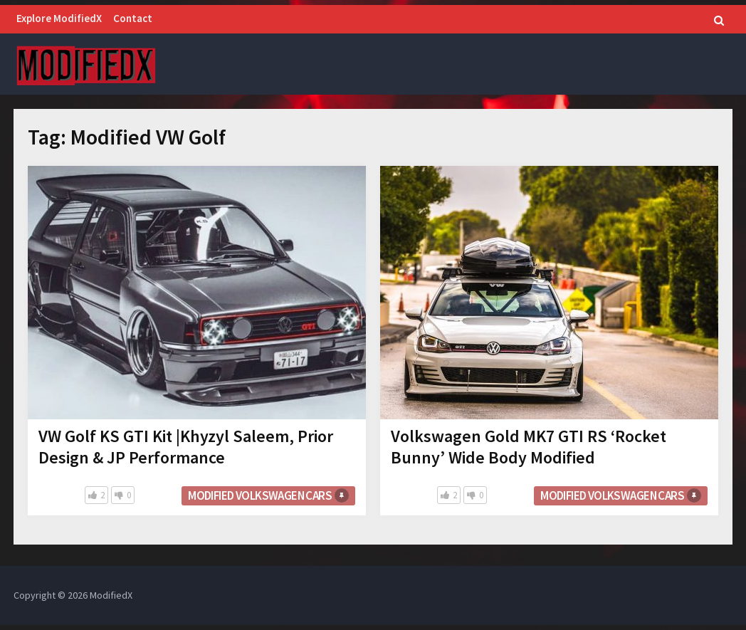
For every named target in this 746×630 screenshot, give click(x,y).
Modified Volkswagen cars (260, 495)
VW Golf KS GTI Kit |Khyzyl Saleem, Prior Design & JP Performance (185, 446)
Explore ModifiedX (59, 18)
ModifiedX (111, 595)
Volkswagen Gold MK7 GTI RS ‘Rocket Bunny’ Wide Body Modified (528, 446)
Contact (132, 18)
